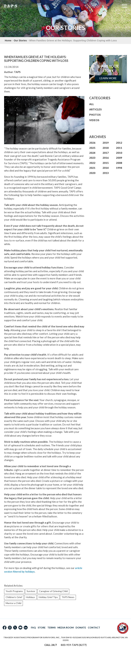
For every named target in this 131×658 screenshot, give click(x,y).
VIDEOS (94, 120)
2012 (119, 142)
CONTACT (94, 627)
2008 (119, 162)
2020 (92, 172)
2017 (106, 152)
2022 (92, 162)
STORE (42, 627)
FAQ (33, 627)
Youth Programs (14, 591)
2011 (119, 147)
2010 (119, 152)
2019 (106, 142)
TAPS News (68, 597)
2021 (92, 167)
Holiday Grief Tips (48, 597)
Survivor (31, 591)
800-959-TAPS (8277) (74, 644)
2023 (92, 157)
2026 (92, 142)
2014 (106, 167)
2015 (106, 162)
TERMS (51, 627)
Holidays (30, 597)
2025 (92, 147)
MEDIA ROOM (65, 627)
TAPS (17, 71)
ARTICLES (95, 109)
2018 (106, 147)
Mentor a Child (13, 603)
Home (8, 40)
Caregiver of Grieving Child (53, 591)
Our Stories (20, 40)
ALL (91, 104)
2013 (106, 172)
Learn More (108, 78)
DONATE (81, 627)
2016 (106, 157)
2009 (119, 157)
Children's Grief (14, 597)
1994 (119, 167)
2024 (92, 152)
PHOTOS (95, 114)
